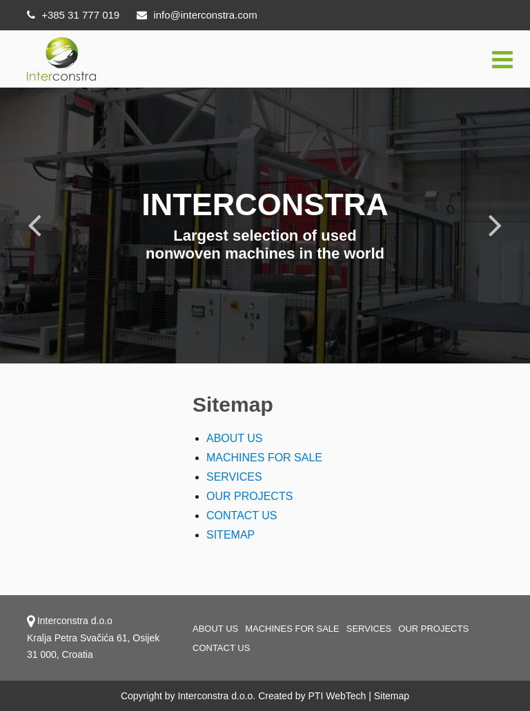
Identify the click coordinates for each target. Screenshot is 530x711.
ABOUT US (234, 438)
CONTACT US (241, 515)
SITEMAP (230, 535)
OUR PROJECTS (249, 496)
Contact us (221, 648)
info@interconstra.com (197, 15)
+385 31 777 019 (73, 15)
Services (369, 628)
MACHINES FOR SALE (264, 457)
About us (215, 628)
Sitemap (391, 695)
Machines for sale (292, 628)
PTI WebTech (337, 695)
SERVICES (234, 477)
